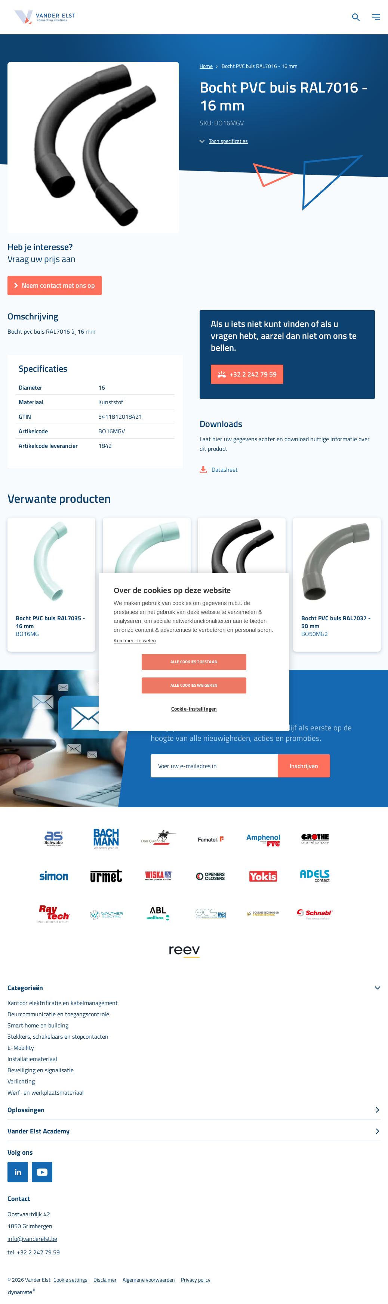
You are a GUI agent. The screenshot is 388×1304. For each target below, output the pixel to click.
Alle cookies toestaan (151, 674)
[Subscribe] (304, 765)
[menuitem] (62, 1002)
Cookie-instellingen (194, 697)
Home (206, 66)
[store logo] (44, 17)
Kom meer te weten (135, 652)
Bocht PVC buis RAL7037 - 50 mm (336, 622)
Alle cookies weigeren (237, 674)
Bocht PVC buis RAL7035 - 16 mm (50, 622)
